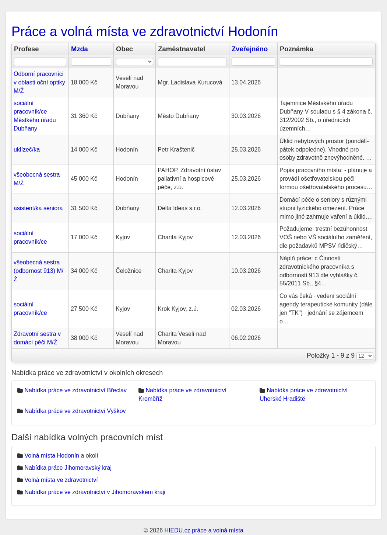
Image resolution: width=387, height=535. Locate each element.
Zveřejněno (250, 49)
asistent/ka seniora (38, 208)
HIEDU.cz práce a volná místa (203, 530)
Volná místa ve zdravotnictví (61, 480)
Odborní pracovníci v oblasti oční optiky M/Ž (39, 82)
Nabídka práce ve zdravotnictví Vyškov (75, 411)
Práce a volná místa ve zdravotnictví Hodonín (144, 31)
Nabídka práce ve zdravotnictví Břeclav (75, 390)
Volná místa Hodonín (51, 455)
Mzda (79, 49)
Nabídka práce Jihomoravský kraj (68, 468)
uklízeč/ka (27, 149)
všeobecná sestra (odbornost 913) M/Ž (38, 270)
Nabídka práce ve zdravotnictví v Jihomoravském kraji (94, 492)
